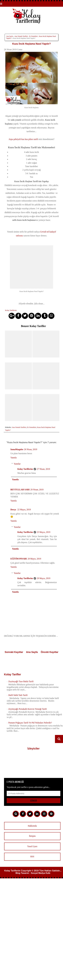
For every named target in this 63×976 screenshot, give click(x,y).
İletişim (32, 836)
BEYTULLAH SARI (20, 489)
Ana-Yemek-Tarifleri (21, 36)
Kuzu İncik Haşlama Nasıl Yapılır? (31, 43)
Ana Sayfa (9, 36)
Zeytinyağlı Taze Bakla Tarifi (21, 681)
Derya (13, 509)
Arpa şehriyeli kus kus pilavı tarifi (23, 139)
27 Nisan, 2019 (43, 469)
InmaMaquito (16, 449)
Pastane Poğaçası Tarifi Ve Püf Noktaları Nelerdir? (30, 722)
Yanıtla (13, 457)
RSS (32, 856)
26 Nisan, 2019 (30, 449)
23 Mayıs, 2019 (43, 532)
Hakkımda (32, 825)
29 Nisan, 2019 (36, 489)
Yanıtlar (17, 463)
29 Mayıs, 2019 (34, 558)
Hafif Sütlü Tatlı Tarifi (17, 695)
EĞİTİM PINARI (18, 558)
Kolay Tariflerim (25, 469)
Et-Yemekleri (33, 36)
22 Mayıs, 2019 (24, 509)
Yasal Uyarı (32, 846)
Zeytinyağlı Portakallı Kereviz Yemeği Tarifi (27, 709)
